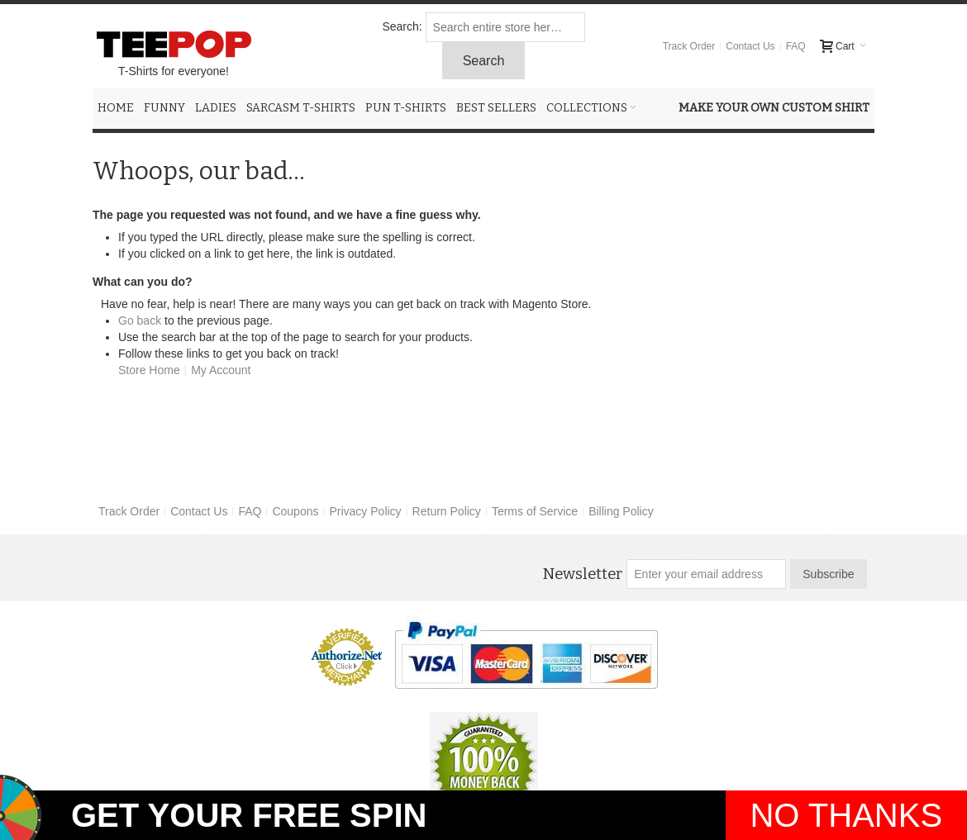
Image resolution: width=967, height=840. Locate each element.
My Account (220, 370)
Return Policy (446, 511)
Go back (139, 320)
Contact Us (750, 46)
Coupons (295, 511)
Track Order (689, 46)
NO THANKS (846, 815)
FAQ (796, 46)
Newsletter (582, 574)
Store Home (149, 370)
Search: (402, 26)
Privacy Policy (365, 511)
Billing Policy (621, 511)
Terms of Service (535, 511)
